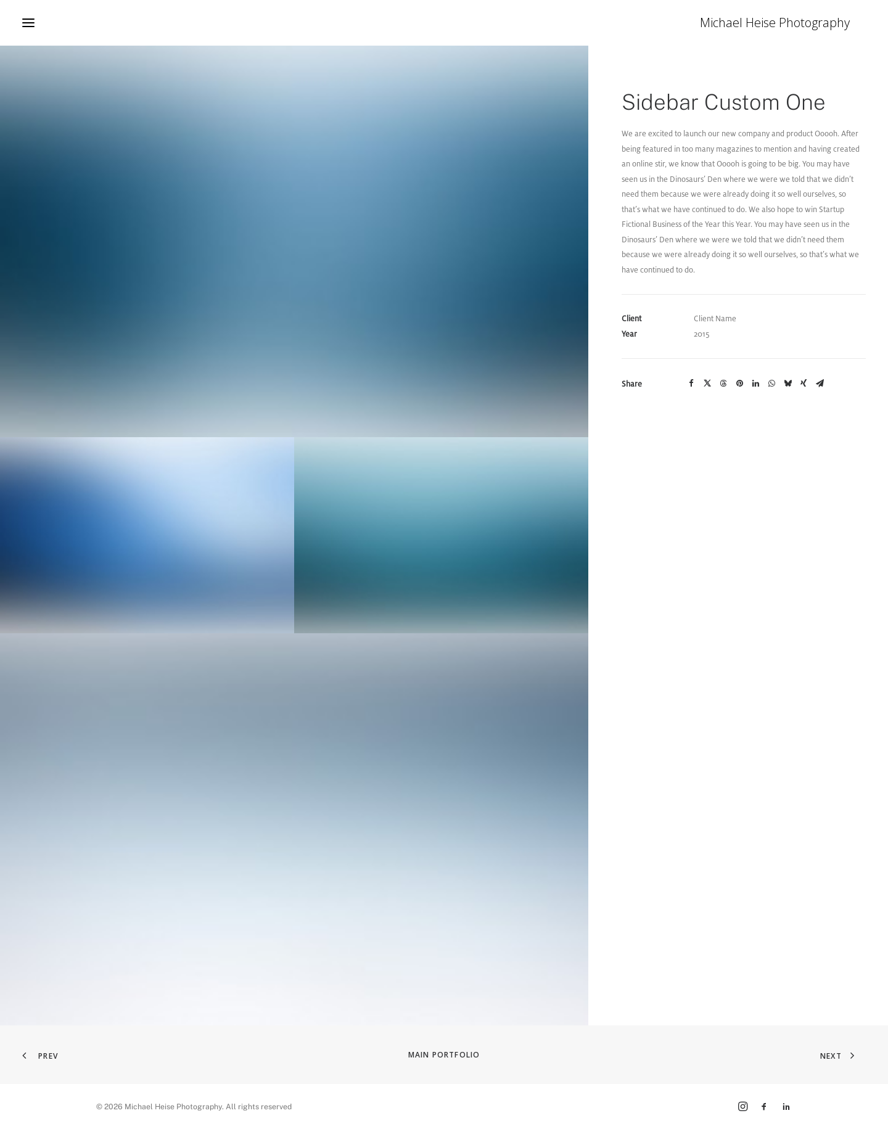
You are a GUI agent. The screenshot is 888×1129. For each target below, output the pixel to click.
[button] (28, 23)
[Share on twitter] (707, 383)
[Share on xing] (803, 383)
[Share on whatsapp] (771, 383)
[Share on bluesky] (787, 383)
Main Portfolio (444, 1054)
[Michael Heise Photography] (791, 23)
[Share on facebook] (691, 383)
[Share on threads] (723, 383)
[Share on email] (819, 383)
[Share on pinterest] (739, 383)
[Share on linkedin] (755, 383)
